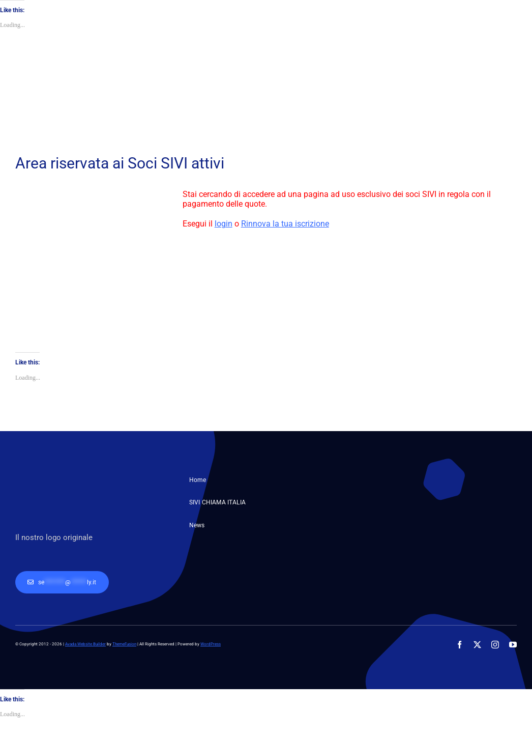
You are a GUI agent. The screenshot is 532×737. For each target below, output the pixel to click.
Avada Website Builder (85, 644)
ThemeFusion (124, 644)
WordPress (210, 644)
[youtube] (513, 644)
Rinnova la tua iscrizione (285, 224)
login (223, 224)
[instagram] (495, 644)
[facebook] (459, 644)
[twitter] (477, 644)
